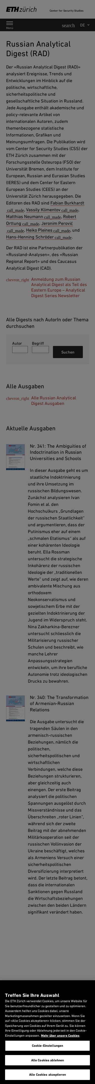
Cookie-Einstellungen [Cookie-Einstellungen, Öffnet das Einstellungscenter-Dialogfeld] (47, 1045)
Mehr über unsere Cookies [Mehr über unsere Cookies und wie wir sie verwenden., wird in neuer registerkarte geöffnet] (60, 1035)
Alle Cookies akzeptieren (47, 1074)
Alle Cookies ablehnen (47, 1060)
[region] (47, 1032)
